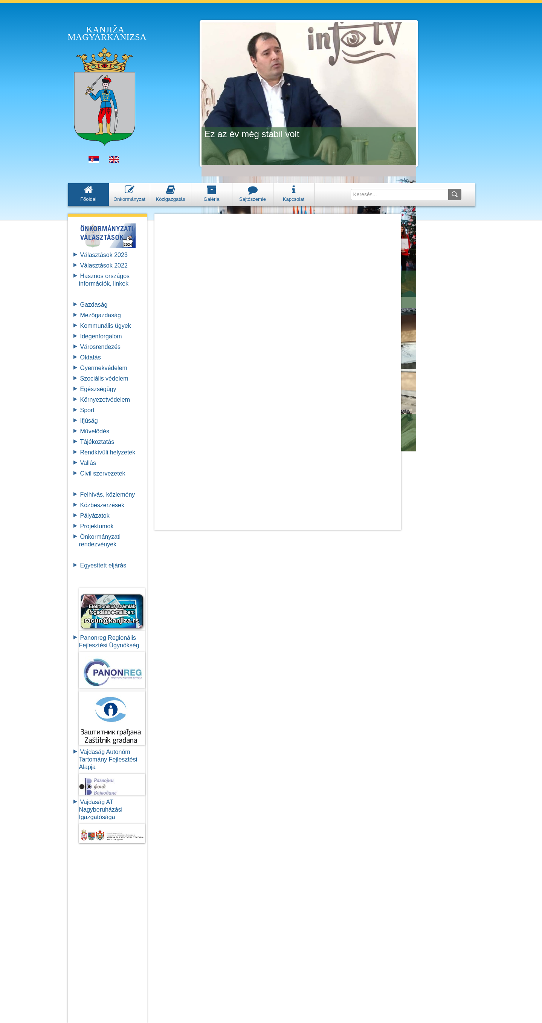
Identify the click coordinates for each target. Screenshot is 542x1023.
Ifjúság (89, 420)
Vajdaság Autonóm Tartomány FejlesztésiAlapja (108, 759)
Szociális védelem (104, 378)
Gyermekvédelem (103, 368)
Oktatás (90, 357)
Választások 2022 (104, 265)
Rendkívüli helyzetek (108, 452)
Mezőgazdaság (100, 315)
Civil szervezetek (102, 473)
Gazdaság (94, 304)
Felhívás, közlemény (107, 494)
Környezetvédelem (105, 399)
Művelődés (94, 431)
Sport (87, 410)
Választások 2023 (104, 255)
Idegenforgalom (101, 336)
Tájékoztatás (97, 442)
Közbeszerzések (102, 505)
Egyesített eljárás (103, 565)
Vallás (88, 463)
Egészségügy (98, 389)
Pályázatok (95, 515)
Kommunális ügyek (105, 326)
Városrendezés (100, 347)
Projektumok (97, 526)
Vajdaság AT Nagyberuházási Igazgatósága (101, 809)
